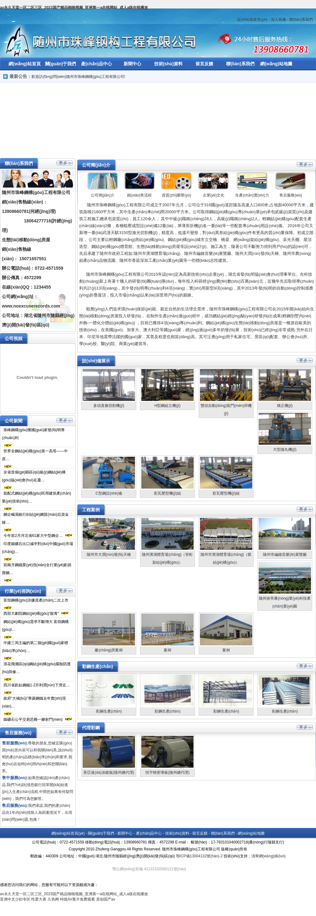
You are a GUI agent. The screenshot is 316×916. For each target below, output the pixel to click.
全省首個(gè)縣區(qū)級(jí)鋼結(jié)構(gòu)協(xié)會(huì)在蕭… (34, 476)
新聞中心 (132, 63)
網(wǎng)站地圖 (276, 63)
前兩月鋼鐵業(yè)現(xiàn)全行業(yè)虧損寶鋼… (36, 569)
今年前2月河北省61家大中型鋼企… (33, 535)
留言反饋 (204, 63)
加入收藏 (278, 19)
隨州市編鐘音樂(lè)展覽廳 (284, 554)
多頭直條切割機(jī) (108, 405)
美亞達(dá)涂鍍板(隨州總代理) (108, 772)
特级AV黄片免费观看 (77, 899)
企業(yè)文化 (214, 195)
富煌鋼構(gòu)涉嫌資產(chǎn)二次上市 (35, 600)
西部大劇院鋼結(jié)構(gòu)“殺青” (31, 613)
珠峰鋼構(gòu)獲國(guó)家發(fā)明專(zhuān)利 (33, 434)
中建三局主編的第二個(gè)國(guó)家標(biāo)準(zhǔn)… (35, 647)
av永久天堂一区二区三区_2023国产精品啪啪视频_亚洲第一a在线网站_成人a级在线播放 (74, 7)
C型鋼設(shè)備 (109, 493)
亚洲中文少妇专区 (15, 899)
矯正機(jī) (285, 405)
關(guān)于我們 (60, 63)
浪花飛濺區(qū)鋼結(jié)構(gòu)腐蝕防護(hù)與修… (36, 668)
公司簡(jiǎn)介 (102, 195)
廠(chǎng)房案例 (109, 650)
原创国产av (105, 899)
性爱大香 (38, 899)
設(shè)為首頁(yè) (252, 19)
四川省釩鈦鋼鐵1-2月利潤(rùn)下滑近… (36, 685)
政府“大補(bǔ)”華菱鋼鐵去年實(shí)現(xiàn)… (34, 702)
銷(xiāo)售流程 (139, 195)
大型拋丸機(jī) (284, 449)
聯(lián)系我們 (301, 19)
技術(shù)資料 (168, 63)
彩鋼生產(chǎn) (109, 711)
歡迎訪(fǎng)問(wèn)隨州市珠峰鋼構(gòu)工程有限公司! (78, 76)
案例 (167, 650)
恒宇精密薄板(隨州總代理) (167, 772)
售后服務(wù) (290, 195)
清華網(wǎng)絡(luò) (268, 856)
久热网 (53, 899)
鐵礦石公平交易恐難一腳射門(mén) (32, 719)
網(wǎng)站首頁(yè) (68, 833)
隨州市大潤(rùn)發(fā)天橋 (109, 554)
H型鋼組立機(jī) (168, 405)
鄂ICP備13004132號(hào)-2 (199, 856)
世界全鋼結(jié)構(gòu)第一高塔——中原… (35, 455)
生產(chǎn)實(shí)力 (252, 195)
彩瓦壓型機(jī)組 (167, 493)
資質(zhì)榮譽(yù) (176, 195)
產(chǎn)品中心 (96, 63)
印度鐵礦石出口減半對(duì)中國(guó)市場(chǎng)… (37, 548)
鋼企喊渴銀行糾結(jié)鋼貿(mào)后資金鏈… (35, 518)
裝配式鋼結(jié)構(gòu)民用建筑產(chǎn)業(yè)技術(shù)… (36, 497)
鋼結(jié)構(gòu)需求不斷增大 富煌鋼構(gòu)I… (35, 625)
